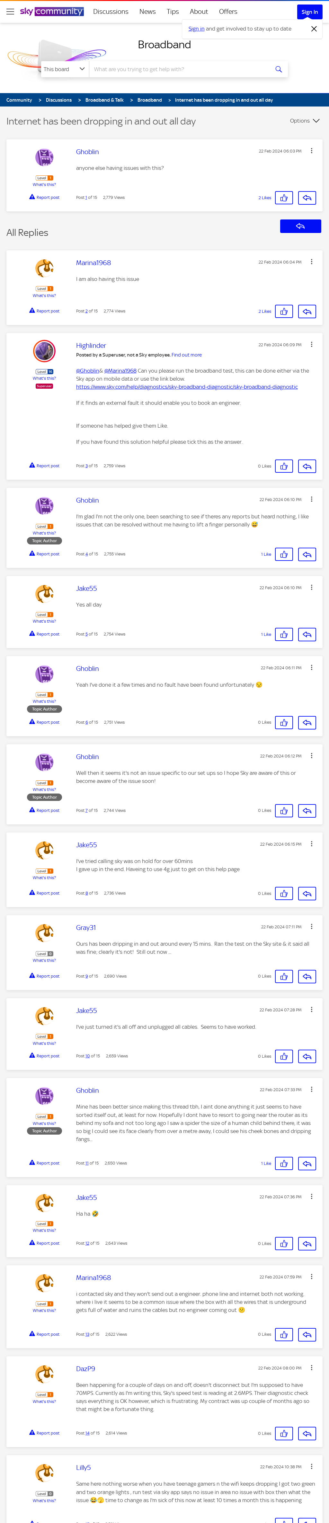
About (199, 11)
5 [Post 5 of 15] (86, 634)
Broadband (164, 44)
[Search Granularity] (65, 69)
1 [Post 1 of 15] (86, 197)
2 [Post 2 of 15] (86, 311)
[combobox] (178, 69)
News (147, 11)
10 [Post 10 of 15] (87, 1056)
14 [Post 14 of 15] (87, 1433)
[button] (311, 150)
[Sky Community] (52, 11)
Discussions (111, 11)
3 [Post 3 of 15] (86, 465)
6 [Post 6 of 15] (86, 722)
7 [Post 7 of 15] (86, 810)
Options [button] (300, 120)
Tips (173, 11)
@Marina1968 (120, 370)
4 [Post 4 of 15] (86, 554)
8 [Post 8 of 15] (86, 893)
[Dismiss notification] (314, 29)
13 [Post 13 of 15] (87, 1334)
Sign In (310, 12)
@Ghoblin (87, 370)
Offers (228, 11)
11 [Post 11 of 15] (87, 1163)
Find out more (187, 355)
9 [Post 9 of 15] (86, 976)
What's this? (44, 184)
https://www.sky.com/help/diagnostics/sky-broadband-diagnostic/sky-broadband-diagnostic (187, 387)
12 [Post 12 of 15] (87, 1243)
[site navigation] (10, 11)
